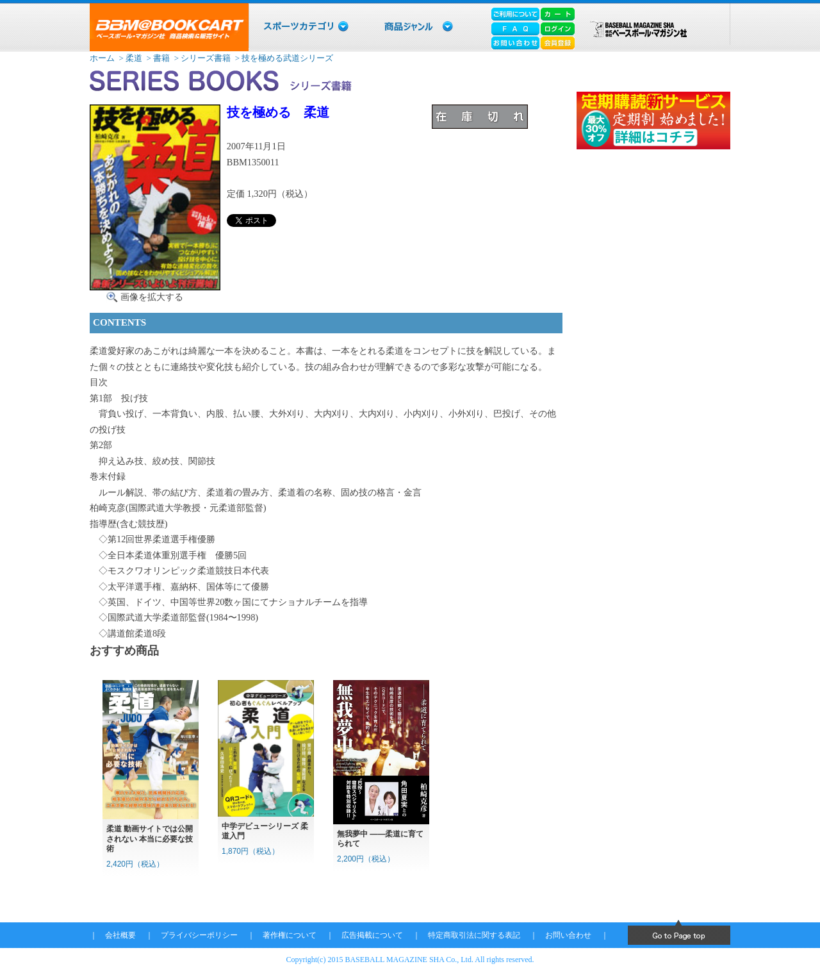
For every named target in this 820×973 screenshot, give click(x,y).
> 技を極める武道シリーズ (283, 58)
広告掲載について (372, 935)
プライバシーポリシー (199, 935)
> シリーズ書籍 (201, 58)
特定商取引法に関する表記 (474, 935)
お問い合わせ (568, 935)
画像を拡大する (151, 297)
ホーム (102, 58)
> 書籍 (157, 58)
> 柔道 (129, 58)
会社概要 (120, 935)
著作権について (289, 935)
